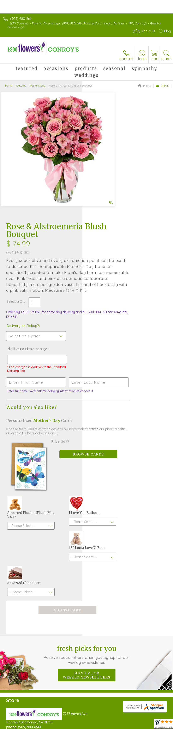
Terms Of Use (15, 723)
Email (162, 86)
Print (144, 86)
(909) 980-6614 (21, 19)
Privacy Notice (40, 723)
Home (8, 85)
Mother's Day (37, 85)
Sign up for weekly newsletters (86, 537)
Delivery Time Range (102, 240)
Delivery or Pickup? (105, 213)
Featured (21, 85)
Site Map (95, 723)
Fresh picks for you (86, 516)
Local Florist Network (69, 723)
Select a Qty (98, 189)
